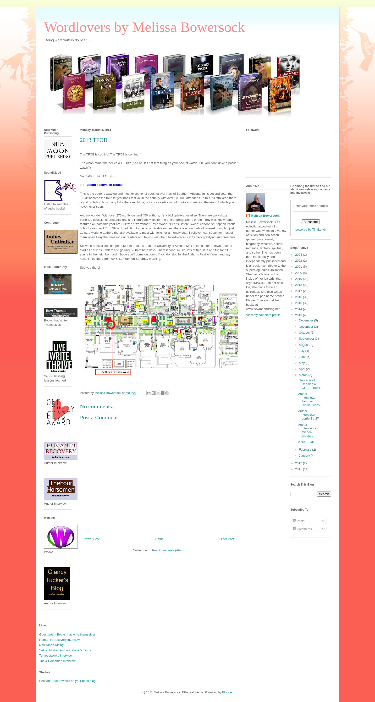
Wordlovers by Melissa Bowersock (144, 27)
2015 (299, 303)
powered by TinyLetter (310, 229)
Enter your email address (310, 206)
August (304, 345)
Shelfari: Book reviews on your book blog (67, 681)
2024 (299, 254)
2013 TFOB (306, 442)
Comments (302, 529)
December (306, 320)
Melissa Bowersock (265, 215)
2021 (299, 266)
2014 (299, 309)
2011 (299, 469)
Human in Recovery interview (59, 639)
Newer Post (91, 539)
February (305, 449)
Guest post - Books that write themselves (67, 634)
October (305, 332)
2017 (299, 291)
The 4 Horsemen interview (57, 661)
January (305, 455)
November (306, 326)
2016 (299, 297)
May (302, 363)
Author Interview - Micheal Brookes (307, 430)
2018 (299, 285)
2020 (299, 273)
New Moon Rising (51, 645)
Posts (299, 521)
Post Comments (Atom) (168, 550)
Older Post (227, 539)
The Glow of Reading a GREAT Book (309, 383)
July (302, 351)
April (302, 369)
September (307, 338)
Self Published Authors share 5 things (65, 650)
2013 (299, 315)
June (303, 357)
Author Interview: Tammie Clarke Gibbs (309, 399)
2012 (299, 463)
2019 (299, 279)
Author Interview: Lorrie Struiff (308, 414)
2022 (299, 260)
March (304, 375)
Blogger (227, 692)
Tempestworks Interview (55, 655)
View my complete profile (263, 315)
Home (159, 539)
